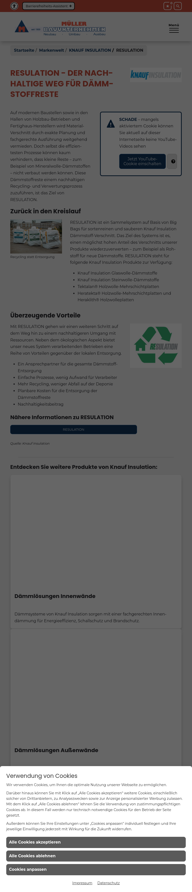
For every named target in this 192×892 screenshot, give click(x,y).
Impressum (82, 883)
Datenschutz (108, 883)
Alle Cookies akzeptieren (35, 842)
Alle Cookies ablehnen (32, 856)
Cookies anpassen (28, 869)
